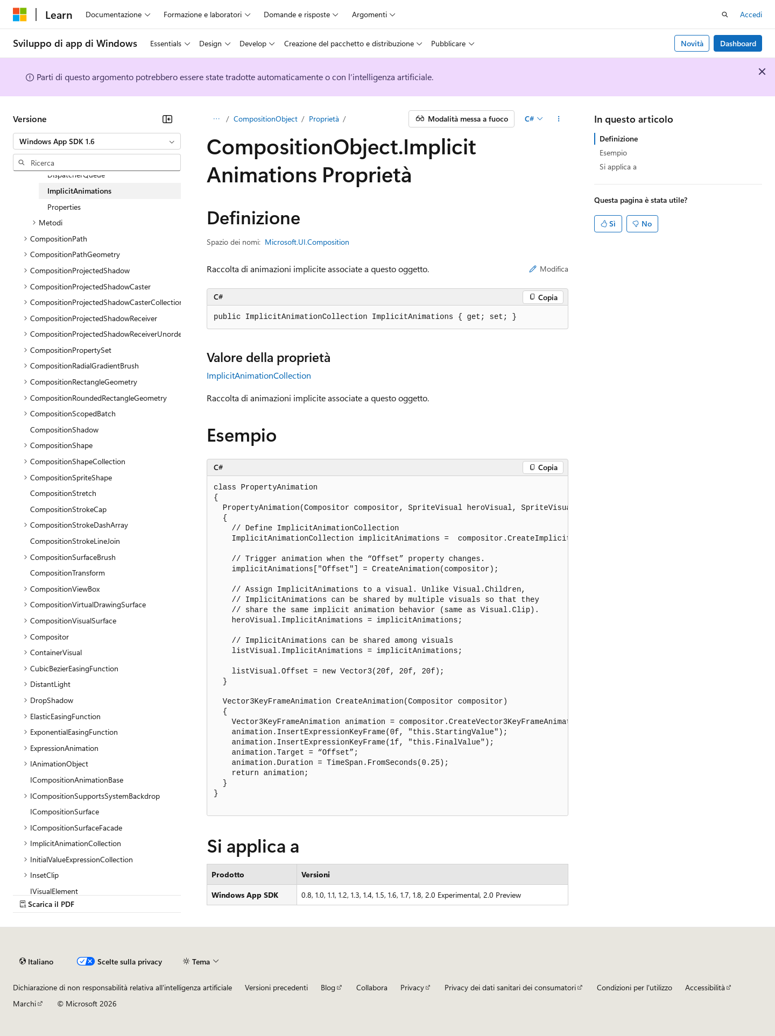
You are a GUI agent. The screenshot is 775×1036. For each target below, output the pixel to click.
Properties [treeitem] (64, 207)
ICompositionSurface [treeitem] (64, 811)
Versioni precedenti (276, 987)
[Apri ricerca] (725, 14)
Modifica (548, 269)
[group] (387, 646)
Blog (328, 987)
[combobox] (97, 141)
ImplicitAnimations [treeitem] (79, 191)
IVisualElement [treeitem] (54, 891)
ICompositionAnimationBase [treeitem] (76, 780)
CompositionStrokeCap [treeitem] (68, 509)
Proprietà (324, 118)
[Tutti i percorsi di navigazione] (216, 118)
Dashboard (738, 43)
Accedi (751, 14)
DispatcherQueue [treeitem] (76, 174)
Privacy (412, 987)
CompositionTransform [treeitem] (67, 572)
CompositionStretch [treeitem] (63, 493)
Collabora (372, 987)
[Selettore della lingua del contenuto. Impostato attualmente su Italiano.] (36, 961)
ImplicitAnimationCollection (259, 375)
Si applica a (618, 166)
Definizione (619, 138)
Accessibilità (705, 987)
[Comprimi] (167, 119)
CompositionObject (266, 118)
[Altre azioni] (558, 118)
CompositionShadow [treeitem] (64, 429)
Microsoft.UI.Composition (307, 242)
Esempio (613, 152)
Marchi (24, 1003)
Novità (692, 43)
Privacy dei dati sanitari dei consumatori (510, 987)
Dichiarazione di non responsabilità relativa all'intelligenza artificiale (122, 987)
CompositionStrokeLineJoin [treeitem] (75, 541)
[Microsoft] (20, 15)
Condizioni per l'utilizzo (634, 987)
